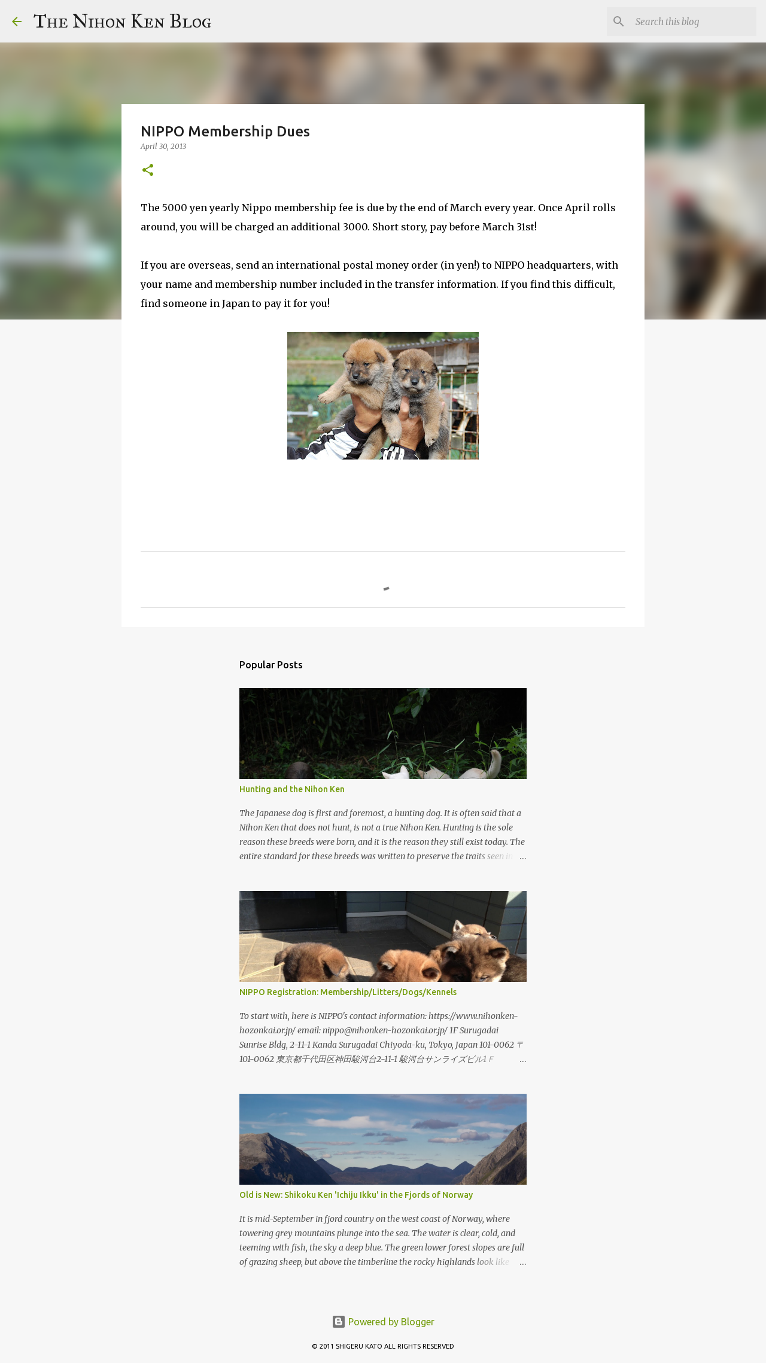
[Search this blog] (693, 21)
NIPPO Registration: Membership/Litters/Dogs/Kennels (348, 992)
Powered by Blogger (383, 1321)
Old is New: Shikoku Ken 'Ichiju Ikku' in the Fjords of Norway (356, 1195)
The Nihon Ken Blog (123, 21)
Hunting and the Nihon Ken (292, 789)
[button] (148, 171)
